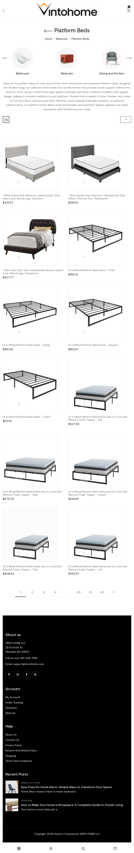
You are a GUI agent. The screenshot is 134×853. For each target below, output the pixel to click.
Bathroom (22, 73)
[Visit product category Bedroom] (67, 58)
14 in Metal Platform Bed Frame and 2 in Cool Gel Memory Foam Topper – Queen (97, 493)
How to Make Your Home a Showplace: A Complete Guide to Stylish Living (72, 805)
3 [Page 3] (44, 592)
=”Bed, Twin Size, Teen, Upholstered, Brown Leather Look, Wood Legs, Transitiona (33, 272)
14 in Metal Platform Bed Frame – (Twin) (27, 416)
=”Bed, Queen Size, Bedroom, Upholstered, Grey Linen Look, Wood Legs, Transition (31, 197)
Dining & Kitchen (30, 782)
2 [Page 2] (32, 592)
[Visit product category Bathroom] (22, 58)
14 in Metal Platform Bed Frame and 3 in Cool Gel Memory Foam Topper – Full (97, 568)
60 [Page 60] (79, 592)
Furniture (26, 800)
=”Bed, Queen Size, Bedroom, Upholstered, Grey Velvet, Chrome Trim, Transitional (97, 197)
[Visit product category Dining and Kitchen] (111, 58)
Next (113, 592)
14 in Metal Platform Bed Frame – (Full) (91, 270)
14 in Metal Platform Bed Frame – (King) (26, 345)
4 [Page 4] (55, 592)
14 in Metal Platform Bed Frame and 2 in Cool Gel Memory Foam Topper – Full (97, 418)
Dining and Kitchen (111, 73)
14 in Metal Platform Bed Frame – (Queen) (93, 345)
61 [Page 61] (90, 592)
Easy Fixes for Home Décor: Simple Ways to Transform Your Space (66, 787)
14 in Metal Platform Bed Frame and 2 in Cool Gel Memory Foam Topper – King (32, 493)
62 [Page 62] (102, 592)
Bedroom (62, 39)
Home (48, 39)
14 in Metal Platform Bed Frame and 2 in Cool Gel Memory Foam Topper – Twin (32, 568)
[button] (128, 11)
